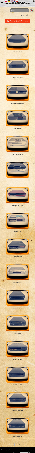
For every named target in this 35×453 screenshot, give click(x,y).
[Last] (29, 444)
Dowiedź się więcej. (24, 452)
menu (2, 3)
